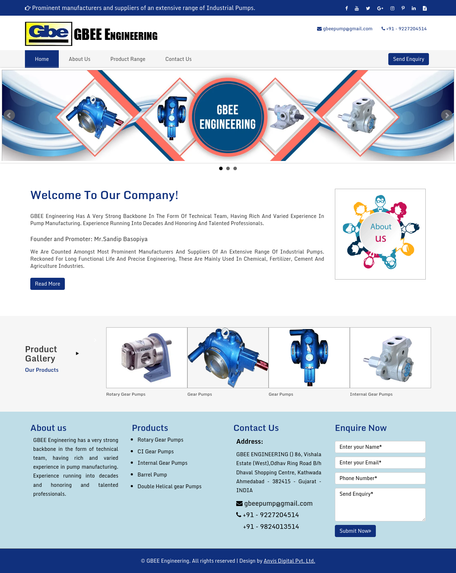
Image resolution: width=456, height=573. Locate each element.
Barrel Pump (152, 474)
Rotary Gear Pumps (160, 440)
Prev (9, 115)
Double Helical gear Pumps (170, 486)
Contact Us (178, 59)
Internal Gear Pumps (162, 463)
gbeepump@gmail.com (344, 28)
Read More (47, 283)
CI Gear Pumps (156, 451)
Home (42, 59)
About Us (79, 59)
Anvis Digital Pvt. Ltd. (289, 561)
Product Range (127, 59)
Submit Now (355, 531)
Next (446, 115)
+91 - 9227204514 (404, 28)
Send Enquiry (408, 59)
